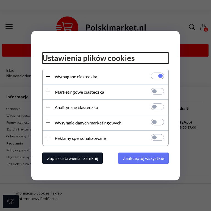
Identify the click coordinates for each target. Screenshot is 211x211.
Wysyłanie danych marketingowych (88, 122)
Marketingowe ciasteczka (79, 92)
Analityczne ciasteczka (76, 107)
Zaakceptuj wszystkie (143, 158)
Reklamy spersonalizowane (80, 138)
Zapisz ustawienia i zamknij (72, 158)
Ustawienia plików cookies (88, 58)
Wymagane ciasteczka (76, 76)
